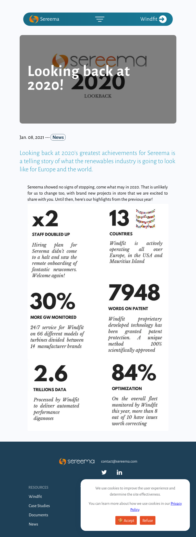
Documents (38, 515)
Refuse (147, 521)
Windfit (153, 19)
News (33, 524)
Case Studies (39, 506)
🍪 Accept (126, 521)
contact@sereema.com (119, 462)
